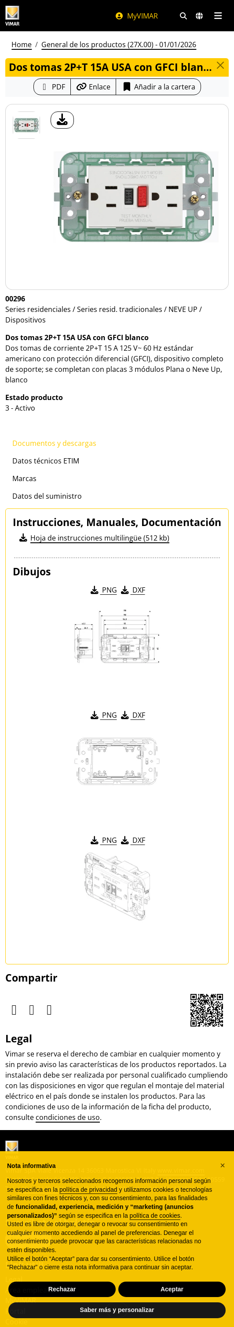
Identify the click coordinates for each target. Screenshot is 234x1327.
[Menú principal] (218, 16)
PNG (103, 590)
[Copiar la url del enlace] (93, 86)
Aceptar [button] (172, 1294)
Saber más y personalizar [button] (117, 1315)
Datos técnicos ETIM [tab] (45, 461)
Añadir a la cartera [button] (158, 87)
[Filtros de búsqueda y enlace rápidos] (183, 16)
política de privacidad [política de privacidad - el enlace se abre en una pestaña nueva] (88, 1194)
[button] (223, 1171)
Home (21, 44)
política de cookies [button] (155, 1220)
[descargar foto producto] (62, 120)
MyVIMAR (136, 16)
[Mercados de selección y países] (199, 16)
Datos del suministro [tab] (47, 496)
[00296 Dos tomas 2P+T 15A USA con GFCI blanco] (26, 125)
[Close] (220, 65)
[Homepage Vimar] (12, 16)
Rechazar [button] (62, 1294)
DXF (132, 590)
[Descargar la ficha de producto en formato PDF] (52, 86)
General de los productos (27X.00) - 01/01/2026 (118, 44)
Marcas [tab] (24, 478)
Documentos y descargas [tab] (54, 443)
